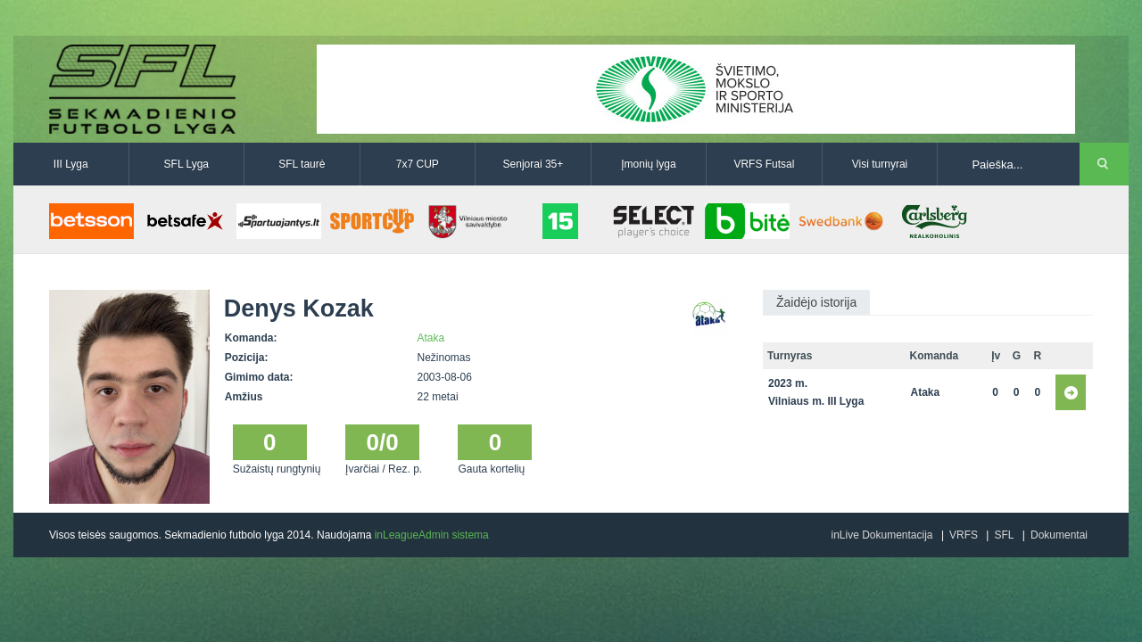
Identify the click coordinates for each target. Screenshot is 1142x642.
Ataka (431, 338)
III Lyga (71, 164)
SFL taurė (301, 164)
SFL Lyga (186, 164)
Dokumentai (1059, 535)
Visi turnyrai (879, 164)
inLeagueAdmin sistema (432, 535)
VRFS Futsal (763, 164)
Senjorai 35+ (533, 164)
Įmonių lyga (648, 164)
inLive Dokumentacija (881, 535)
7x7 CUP (417, 164)
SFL (1004, 535)
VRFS (963, 535)
